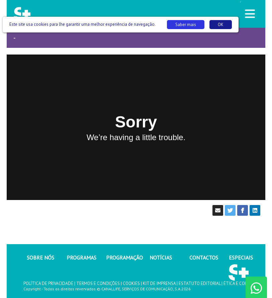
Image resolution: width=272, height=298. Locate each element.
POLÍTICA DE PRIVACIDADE (48, 283)
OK (220, 24)
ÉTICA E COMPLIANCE (243, 283)
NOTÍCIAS (161, 257)
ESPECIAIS (241, 257)
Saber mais (185, 24)
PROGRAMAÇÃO (124, 257)
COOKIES (131, 283)
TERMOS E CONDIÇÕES (98, 283)
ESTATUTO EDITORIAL (199, 283)
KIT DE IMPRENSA (159, 283)
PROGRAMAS (81, 257)
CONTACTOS (203, 257)
